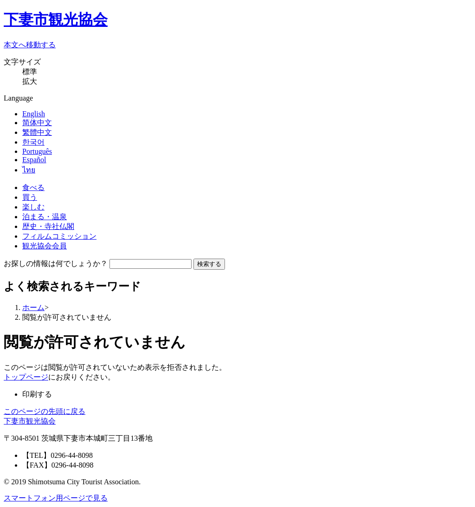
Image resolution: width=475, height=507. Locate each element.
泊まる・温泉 (44, 217)
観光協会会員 (44, 246)
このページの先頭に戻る (44, 411)
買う (29, 197)
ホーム (33, 307)
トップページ (26, 377)
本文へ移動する (30, 45)
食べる (33, 187)
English (33, 114)
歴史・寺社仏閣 (48, 226)
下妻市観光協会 (56, 19)
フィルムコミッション (59, 236)
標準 (29, 72)
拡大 (29, 81)
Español (34, 160)
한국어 (33, 142)
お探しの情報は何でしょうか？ (56, 263)
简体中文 (37, 123)
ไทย (28, 170)
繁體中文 (37, 132)
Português (37, 151)
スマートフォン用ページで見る (56, 498)
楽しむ (33, 207)
